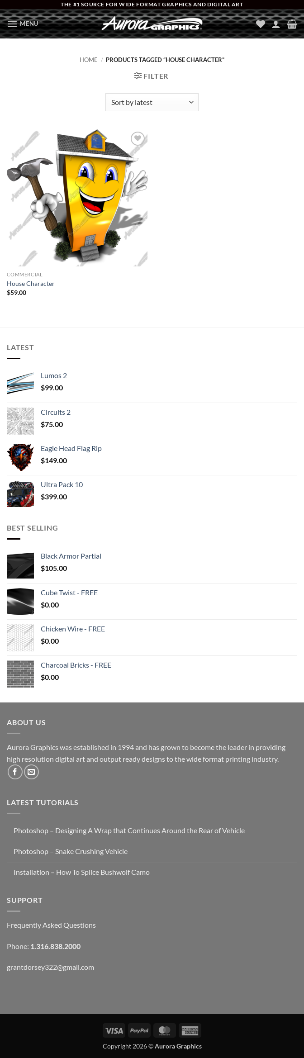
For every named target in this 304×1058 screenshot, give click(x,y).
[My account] (275, 24)
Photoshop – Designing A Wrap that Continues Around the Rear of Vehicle (129, 830)
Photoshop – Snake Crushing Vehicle (71, 851)
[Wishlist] (260, 24)
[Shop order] (151, 102)
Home (89, 59)
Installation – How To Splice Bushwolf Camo (82, 872)
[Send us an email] (31, 771)
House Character (31, 283)
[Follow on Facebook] (15, 771)
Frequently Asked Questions (51, 924)
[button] (22, 24)
